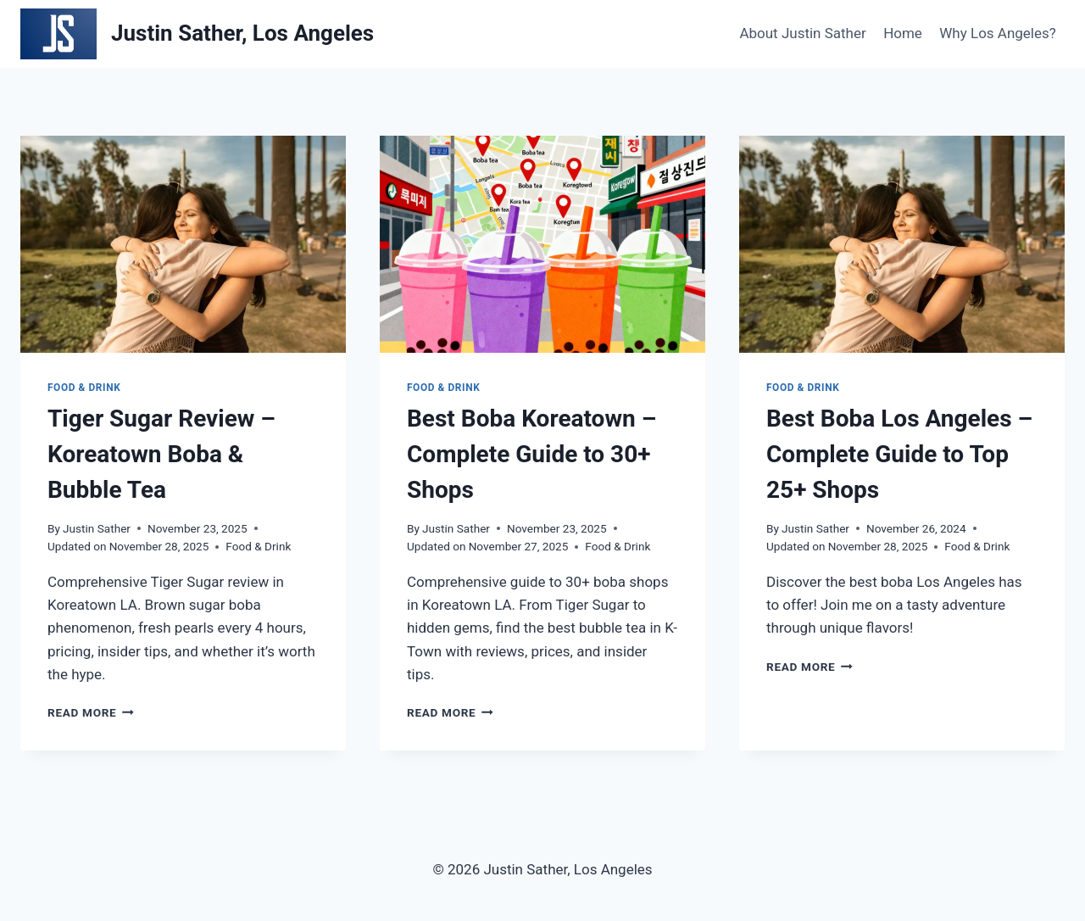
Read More (90, 712)
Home (902, 33)
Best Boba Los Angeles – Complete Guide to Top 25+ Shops (899, 454)
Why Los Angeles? (997, 33)
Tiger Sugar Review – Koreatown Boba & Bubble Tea (161, 454)
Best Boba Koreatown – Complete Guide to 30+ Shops (531, 454)
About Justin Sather (802, 33)
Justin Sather (97, 528)
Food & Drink (83, 388)
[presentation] (183, 244)
